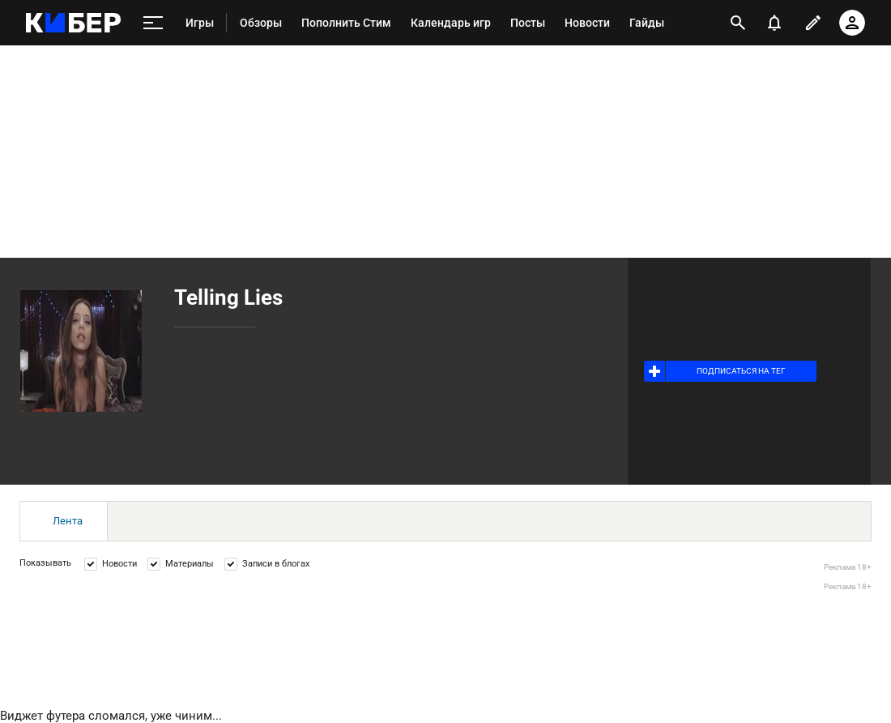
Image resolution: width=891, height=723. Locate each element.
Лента (68, 521)
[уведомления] (774, 22)
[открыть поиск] (738, 22)
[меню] (153, 23)
